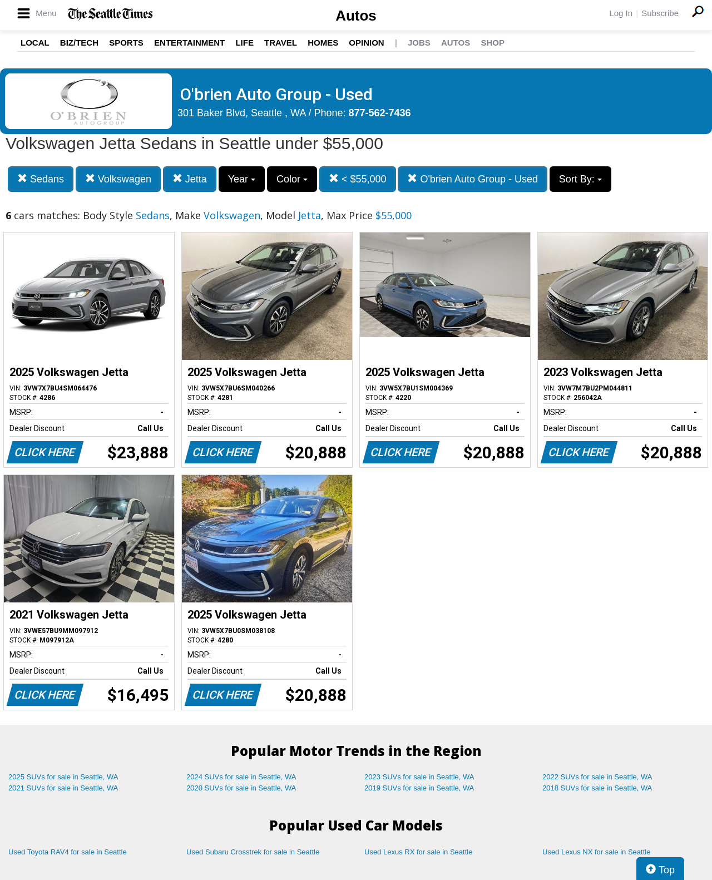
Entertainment (189, 42)
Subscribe (660, 13)
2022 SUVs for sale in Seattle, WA (597, 777)
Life (244, 42)
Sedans (40, 179)
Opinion (366, 42)
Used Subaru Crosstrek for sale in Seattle (252, 852)
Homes (323, 42)
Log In (620, 13)
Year (241, 179)
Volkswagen (118, 179)
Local (35, 42)
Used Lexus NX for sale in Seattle (596, 852)
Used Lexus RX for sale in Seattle (418, 852)
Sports (126, 42)
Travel (280, 42)
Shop (493, 42)
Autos (356, 15)
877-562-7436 (380, 112)
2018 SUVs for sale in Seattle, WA (597, 788)
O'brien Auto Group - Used (472, 179)
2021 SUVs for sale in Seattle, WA (63, 788)
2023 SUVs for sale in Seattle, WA (419, 777)
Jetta (189, 179)
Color (292, 179)
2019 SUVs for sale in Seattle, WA (419, 788)
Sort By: (580, 179)
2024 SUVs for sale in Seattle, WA (241, 777)
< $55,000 (358, 179)
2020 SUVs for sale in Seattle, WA (241, 788)
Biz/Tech (79, 42)
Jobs (419, 42)
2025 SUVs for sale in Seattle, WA (63, 777)
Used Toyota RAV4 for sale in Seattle (67, 852)
